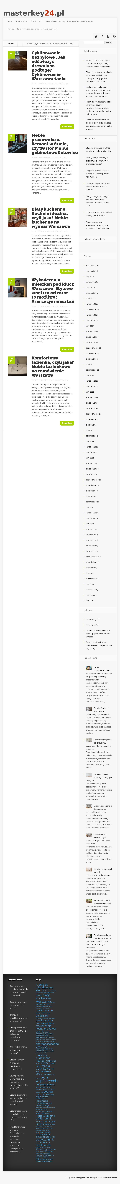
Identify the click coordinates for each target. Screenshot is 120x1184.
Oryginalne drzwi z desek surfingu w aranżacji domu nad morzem (97, 174)
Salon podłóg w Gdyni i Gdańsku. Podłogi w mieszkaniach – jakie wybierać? (19, 1082)
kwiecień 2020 (92, 513)
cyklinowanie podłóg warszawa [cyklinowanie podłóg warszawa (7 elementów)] (45, 1018)
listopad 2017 (92, 551)
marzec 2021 (91, 452)
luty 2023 (90, 326)
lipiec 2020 (91, 496)
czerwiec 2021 (92, 436)
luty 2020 (90, 524)
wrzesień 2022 (92, 353)
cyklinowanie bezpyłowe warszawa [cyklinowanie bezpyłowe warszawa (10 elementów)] (44, 1013)
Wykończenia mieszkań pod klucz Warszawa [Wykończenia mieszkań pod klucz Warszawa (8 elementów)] (46, 1150)
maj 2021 (90, 441)
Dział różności (36, 21)
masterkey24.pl (48, 84)
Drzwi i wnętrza (21, 21)
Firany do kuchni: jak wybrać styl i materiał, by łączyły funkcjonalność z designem (98, 63)
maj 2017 (90, 584)
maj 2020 (90, 507)
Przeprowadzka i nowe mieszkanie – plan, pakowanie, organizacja (32, 29)
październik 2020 (93, 480)
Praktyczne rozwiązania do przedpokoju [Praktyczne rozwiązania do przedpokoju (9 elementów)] (44, 1103)
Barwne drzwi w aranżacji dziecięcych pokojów (99, 777)
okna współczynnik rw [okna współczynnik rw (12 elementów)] (47, 1080)
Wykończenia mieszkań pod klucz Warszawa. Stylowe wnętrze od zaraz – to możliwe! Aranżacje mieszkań (53, 290)
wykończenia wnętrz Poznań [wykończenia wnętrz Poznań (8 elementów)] (45, 1156)
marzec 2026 (92, 271)
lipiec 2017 (90, 573)
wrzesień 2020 (92, 485)
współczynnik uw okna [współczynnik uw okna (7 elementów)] (43, 1147)
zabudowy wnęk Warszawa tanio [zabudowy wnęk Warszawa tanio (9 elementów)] (44, 1160)
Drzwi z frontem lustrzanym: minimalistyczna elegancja (97, 711)
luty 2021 (90, 458)
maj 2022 (90, 375)
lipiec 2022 (90, 364)
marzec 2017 (91, 595)
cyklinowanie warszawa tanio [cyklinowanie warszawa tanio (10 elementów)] (45, 1022)
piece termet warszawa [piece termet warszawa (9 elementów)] (45, 1085)
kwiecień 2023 (92, 315)
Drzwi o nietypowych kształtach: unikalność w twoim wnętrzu (99, 872)
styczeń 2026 (92, 282)
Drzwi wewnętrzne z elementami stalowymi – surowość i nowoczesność (97, 225)
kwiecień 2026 (92, 265)
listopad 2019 (92, 535)
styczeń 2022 (92, 397)
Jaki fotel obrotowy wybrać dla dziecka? (18, 1050)
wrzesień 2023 (92, 309)
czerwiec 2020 (92, 502)
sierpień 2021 (91, 425)
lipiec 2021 (90, 430)
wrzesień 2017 (92, 562)
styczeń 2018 (92, 540)
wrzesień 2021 (92, 419)
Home (9, 21)
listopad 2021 (92, 408)
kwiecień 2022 (92, 381)
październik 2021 (93, 414)
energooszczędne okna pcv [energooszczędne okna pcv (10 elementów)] (47, 1045)
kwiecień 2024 (92, 304)
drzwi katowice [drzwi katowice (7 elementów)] (40, 1039)
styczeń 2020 (92, 529)
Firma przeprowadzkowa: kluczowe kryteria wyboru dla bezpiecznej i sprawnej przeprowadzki (99, 673)
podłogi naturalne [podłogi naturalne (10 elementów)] (44, 1093)
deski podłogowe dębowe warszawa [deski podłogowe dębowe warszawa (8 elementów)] (45, 1034)
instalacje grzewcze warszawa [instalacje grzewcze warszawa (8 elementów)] (44, 1050)
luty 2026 (90, 276)
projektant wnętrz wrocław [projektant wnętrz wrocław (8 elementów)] (45, 1112)
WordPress (111, 1177)
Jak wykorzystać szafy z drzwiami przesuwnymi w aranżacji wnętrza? (97, 161)
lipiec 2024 (91, 298)
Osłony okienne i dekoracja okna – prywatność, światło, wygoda (69, 21)
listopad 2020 (92, 474)
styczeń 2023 (92, 331)
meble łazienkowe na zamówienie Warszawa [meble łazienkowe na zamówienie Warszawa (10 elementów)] (45, 1070)
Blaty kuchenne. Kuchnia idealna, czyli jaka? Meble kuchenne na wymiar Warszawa (51, 218)
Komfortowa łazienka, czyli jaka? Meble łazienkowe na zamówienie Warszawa (53, 366)
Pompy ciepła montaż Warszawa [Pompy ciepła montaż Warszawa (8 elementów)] (45, 1097)
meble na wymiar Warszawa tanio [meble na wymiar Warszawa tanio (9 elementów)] (46, 1063)
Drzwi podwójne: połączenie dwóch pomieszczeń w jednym (98, 186)
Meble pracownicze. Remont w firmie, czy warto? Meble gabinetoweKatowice (55, 144)
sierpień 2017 (91, 568)
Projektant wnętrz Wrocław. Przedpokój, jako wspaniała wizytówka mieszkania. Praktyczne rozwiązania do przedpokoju (17, 1139)
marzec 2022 (92, 386)
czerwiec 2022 (92, 370)
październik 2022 (93, 348)
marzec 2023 (92, 320)
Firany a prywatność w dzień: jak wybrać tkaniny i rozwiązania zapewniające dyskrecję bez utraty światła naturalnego (99, 108)
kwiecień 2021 (92, 447)
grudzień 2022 (92, 337)
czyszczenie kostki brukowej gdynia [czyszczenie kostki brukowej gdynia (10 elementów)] (46, 1028)
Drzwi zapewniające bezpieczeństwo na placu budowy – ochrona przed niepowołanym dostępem (98, 941)
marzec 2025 (92, 287)
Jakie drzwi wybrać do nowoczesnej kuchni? (18, 1005)
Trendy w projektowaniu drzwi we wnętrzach (19, 1018)
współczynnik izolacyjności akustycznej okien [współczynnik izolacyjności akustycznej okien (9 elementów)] (45, 1134)
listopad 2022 (92, 342)
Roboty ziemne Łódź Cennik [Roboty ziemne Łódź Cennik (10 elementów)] (45, 1117)
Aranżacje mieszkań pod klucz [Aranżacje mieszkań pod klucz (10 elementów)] (45, 987)
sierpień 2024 (92, 293)
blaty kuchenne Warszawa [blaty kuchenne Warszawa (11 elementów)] (43, 998)
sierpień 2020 (92, 491)
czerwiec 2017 (92, 579)
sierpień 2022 (92, 359)
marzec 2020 (92, 518)
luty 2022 (90, 392)
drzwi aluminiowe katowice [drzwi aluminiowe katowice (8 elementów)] (45, 1037)
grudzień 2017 (92, 546)
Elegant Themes (85, 1177)
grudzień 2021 (92, 403)
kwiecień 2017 (92, 590)
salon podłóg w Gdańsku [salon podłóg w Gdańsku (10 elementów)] (45, 1123)
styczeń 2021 (92, 463)
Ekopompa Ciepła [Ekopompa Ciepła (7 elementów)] (48, 1041)
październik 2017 (93, 557)
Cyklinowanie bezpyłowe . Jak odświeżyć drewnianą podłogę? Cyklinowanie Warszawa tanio (49, 65)
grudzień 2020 (92, 469)
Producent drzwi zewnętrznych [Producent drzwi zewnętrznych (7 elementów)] (45, 1107)
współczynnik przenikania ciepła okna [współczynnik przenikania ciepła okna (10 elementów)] (45, 1142)
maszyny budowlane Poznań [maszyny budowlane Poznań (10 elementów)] (43, 1057)
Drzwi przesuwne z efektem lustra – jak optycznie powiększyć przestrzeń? (18, 1034)
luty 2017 (90, 601)
